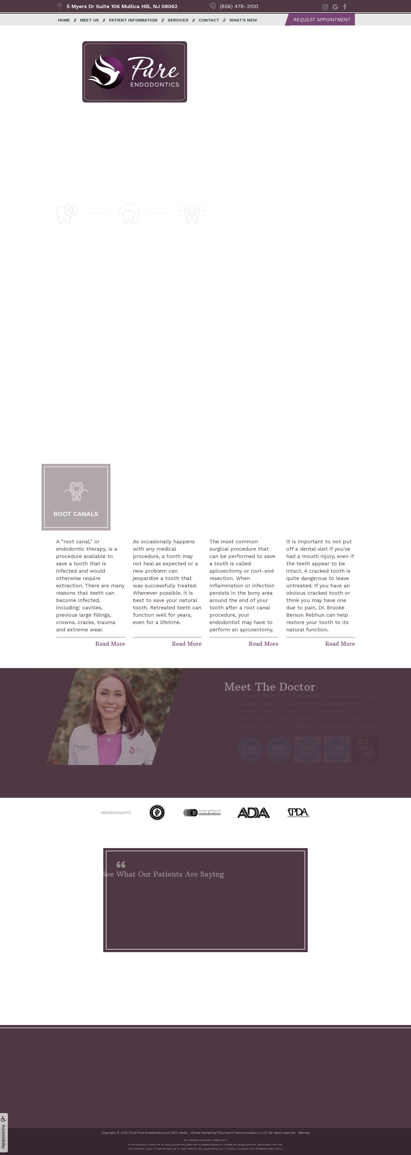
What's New (243, 20)
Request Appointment (322, 19)
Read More (110, 642)
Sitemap (304, 1132)
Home (64, 20)
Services (178, 20)
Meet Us (89, 20)
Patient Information (133, 20)
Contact (209, 20)
